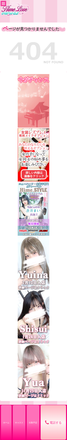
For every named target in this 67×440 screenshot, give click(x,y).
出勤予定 (33, 422)
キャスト (19, 422)
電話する (56, 422)
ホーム (6, 422)
